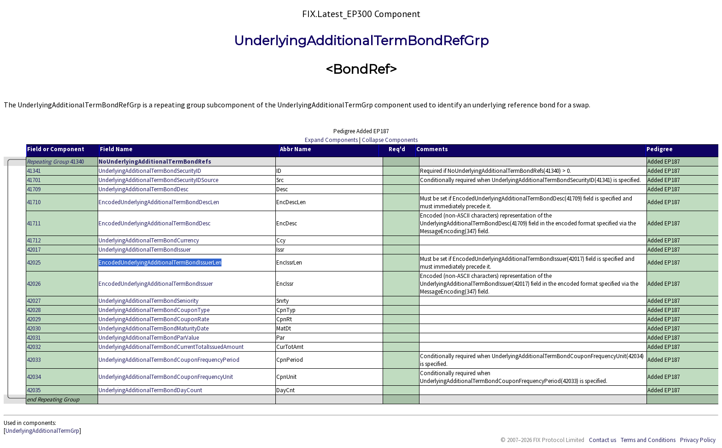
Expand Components (331, 140)
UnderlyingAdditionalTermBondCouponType (154, 310)
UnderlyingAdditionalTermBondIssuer (145, 249)
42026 (34, 284)
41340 (55, 161)
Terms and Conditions (648, 440)
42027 (34, 301)
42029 (34, 319)
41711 (34, 223)
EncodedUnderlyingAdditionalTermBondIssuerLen (160, 262)
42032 (34, 347)
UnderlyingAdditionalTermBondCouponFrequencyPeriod (169, 360)
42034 (34, 377)
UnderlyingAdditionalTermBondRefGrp (361, 40)
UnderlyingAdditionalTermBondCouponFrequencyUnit (166, 377)
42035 (34, 390)
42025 (34, 262)
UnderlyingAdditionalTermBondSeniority (148, 301)
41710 (34, 202)
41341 (34, 171)
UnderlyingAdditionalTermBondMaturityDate (154, 328)
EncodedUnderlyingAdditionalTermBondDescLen (159, 202)
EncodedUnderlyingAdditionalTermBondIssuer (156, 284)
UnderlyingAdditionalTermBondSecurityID (150, 171)
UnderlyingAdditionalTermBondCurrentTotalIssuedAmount (171, 347)
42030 (34, 328)
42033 (34, 360)
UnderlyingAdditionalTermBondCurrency (149, 240)
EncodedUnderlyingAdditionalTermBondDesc (154, 223)
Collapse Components (390, 140)
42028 (34, 310)
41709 (34, 189)
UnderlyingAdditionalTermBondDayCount (150, 390)
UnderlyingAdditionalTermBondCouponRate (154, 319)
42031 (34, 338)
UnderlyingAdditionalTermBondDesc (143, 189)
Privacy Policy (698, 440)
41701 (34, 180)
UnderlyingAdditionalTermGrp (42, 431)
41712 (34, 240)
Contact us (602, 440)
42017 (34, 249)
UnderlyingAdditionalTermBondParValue (149, 338)
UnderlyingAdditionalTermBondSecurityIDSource (158, 180)
